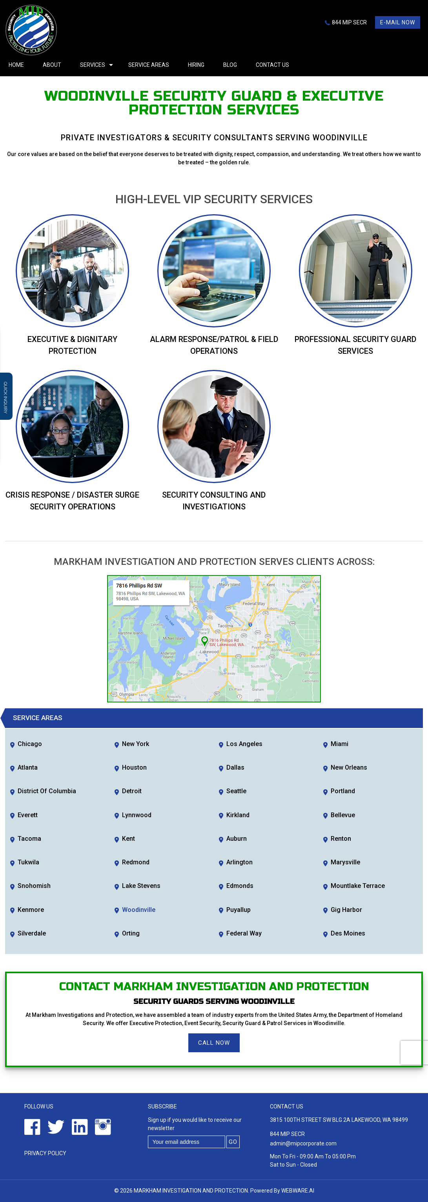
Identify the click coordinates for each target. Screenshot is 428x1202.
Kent (128, 838)
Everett (28, 815)
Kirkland (238, 815)
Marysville (345, 862)
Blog (230, 65)
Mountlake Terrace (358, 886)
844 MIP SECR (349, 22)
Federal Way (244, 933)
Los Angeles (244, 744)
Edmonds (239, 886)
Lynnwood (136, 815)
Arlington (239, 862)
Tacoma (29, 838)
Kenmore (31, 909)
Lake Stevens (141, 886)
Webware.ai (297, 1190)
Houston (134, 767)
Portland (343, 791)
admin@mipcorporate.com (303, 1143)
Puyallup (238, 909)
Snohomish (34, 886)
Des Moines (348, 933)
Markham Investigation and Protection (191, 1190)
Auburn (236, 838)
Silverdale (32, 933)
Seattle (236, 791)
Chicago (30, 744)
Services (92, 65)
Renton (341, 838)
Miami (339, 744)
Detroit (132, 791)
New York (135, 744)
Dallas (235, 767)
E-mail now (397, 22)
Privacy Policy (45, 1153)
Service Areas (148, 65)
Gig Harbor (346, 909)
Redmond (135, 862)
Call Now (214, 1042)
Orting (131, 933)
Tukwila (28, 862)
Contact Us (272, 65)
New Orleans (349, 767)
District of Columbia (47, 791)
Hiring (196, 65)
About (52, 65)
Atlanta (28, 767)
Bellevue (343, 815)
